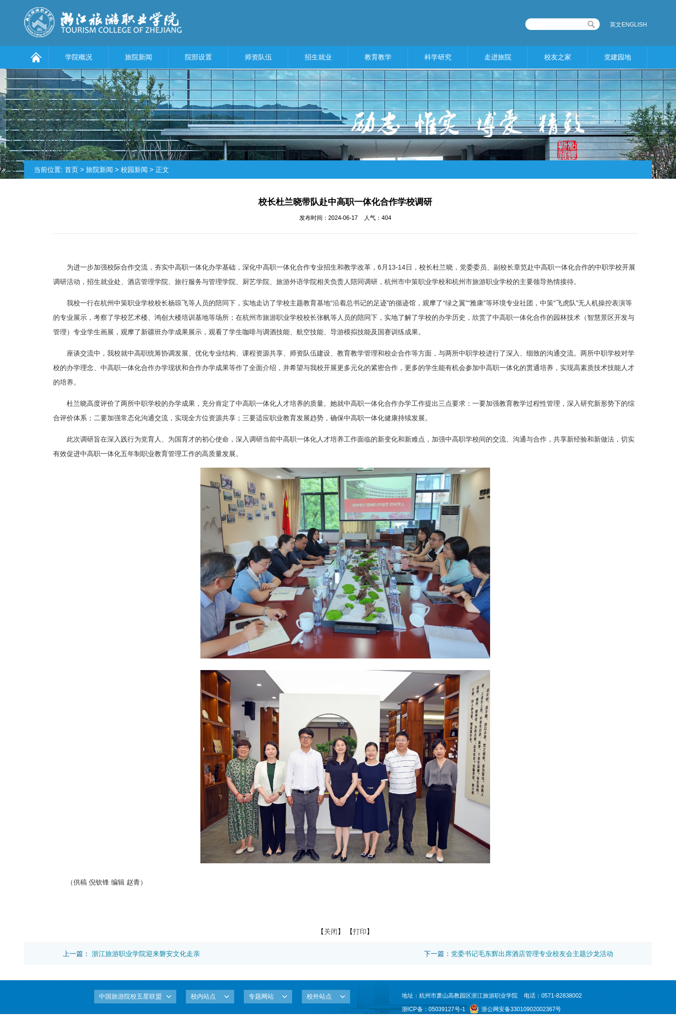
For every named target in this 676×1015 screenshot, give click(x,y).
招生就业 (318, 57)
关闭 (331, 931)
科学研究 (437, 57)
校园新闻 (134, 169)
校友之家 (557, 57)
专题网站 (261, 996)
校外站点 (319, 996)
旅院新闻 (138, 57)
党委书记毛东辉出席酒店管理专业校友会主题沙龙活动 (532, 954)
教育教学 (378, 57)
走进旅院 (497, 57)
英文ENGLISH (628, 24)
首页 (71, 169)
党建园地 (617, 57)
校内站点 (203, 996)
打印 (359, 931)
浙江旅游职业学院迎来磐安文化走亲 (146, 954)
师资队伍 (258, 57)
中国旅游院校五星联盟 (130, 996)
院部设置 (198, 57)
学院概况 (78, 57)
